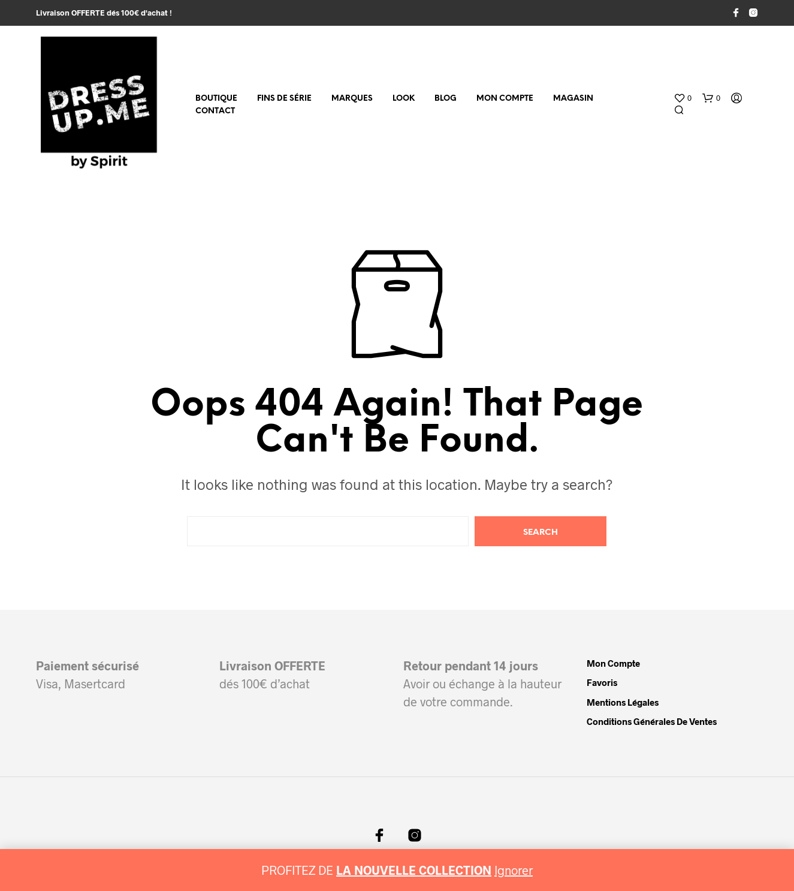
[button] (683, 98)
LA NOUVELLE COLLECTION (413, 870)
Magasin (573, 99)
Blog (445, 99)
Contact (215, 111)
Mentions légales (623, 702)
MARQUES (352, 99)
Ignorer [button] (513, 870)
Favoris (602, 682)
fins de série (284, 99)
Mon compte (504, 99)
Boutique (216, 99)
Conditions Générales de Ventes (652, 721)
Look (404, 99)
